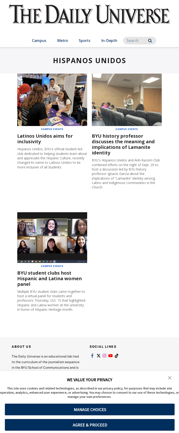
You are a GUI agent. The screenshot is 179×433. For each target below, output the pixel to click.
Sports (84, 40)
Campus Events (52, 129)
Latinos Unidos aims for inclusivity (45, 139)
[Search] (139, 41)
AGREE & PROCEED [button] (90, 425)
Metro (62, 40)
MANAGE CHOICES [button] (90, 409)
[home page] (89, 19)
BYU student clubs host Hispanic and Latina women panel (49, 278)
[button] (169, 377)
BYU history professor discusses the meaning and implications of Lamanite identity (123, 144)
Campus (39, 40)
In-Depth (109, 40)
